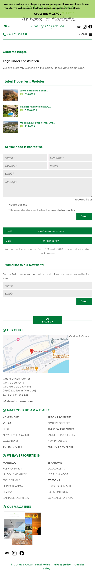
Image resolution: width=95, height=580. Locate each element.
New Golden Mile (60, 486)
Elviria (7, 492)
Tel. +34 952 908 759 (15, 395)
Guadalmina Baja (60, 498)
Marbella (9, 462)
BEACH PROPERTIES (59, 417)
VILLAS (7, 423)
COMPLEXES (10, 440)
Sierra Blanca (13, 486)
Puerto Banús (12, 468)
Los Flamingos (58, 474)
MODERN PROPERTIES (61, 435)
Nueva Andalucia (15, 474)
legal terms (47, 210)
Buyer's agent (12, 446)
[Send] (84, 216)
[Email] (47, 293)
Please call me (18, 204)
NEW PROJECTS (57, 440)
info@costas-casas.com (18, 401)
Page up (47, 320)
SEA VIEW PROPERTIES (61, 429)
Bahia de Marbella (16, 498)
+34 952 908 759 (15, 34)
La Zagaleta (56, 468)
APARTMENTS (11, 417)
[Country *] (25, 165)
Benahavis (55, 462)
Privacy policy (62, 564)
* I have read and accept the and (42, 210)
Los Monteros (58, 492)
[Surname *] (70, 157)
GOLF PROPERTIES (59, 423)
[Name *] (25, 157)
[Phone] (70, 165)
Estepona (54, 480)
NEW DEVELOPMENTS (16, 435)
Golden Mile (11, 480)
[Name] (47, 285)
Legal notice (42, 564)
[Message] (47, 187)
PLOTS (6, 429)
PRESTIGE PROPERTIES (61, 446)
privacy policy (67, 210)
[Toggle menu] (80, 34)
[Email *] (47, 173)
